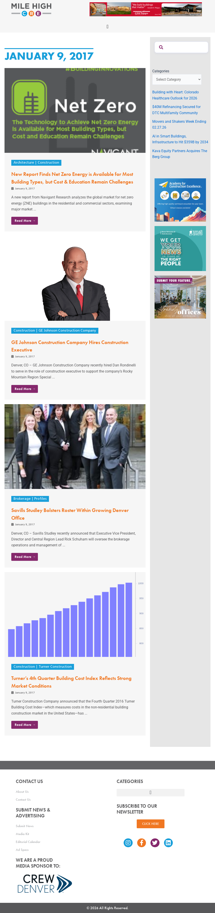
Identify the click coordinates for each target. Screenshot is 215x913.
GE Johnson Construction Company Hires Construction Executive (62, 353)
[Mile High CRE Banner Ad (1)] (146, 9)
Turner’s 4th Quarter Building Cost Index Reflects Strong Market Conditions (72, 689)
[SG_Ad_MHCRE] (180, 248)
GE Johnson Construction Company (68, 338)
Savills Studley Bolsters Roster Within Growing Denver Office (69, 521)
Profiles (41, 506)
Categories (160, 71)
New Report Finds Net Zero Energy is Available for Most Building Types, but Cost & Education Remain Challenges (75, 181)
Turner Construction (56, 674)
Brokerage (22, 506)
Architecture (24, 163)
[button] (107, 26)
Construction (50, 163)
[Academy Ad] (180, 200)
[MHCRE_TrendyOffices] (180, 297)
